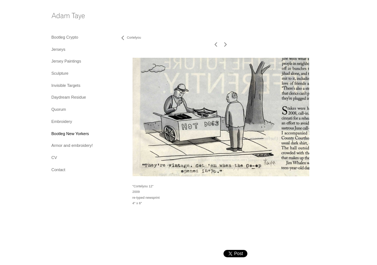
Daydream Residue (69, 97)
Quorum (59, 109)
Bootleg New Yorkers (70, 133)
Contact (59, 169)
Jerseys (59, 49)
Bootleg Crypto (65, 37)
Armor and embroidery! (72, 145)
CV (54, 157)
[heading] (68, 17)
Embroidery (62, 121)
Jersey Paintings (66, 61)
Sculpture (60, 73)
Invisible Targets (66, 85)
